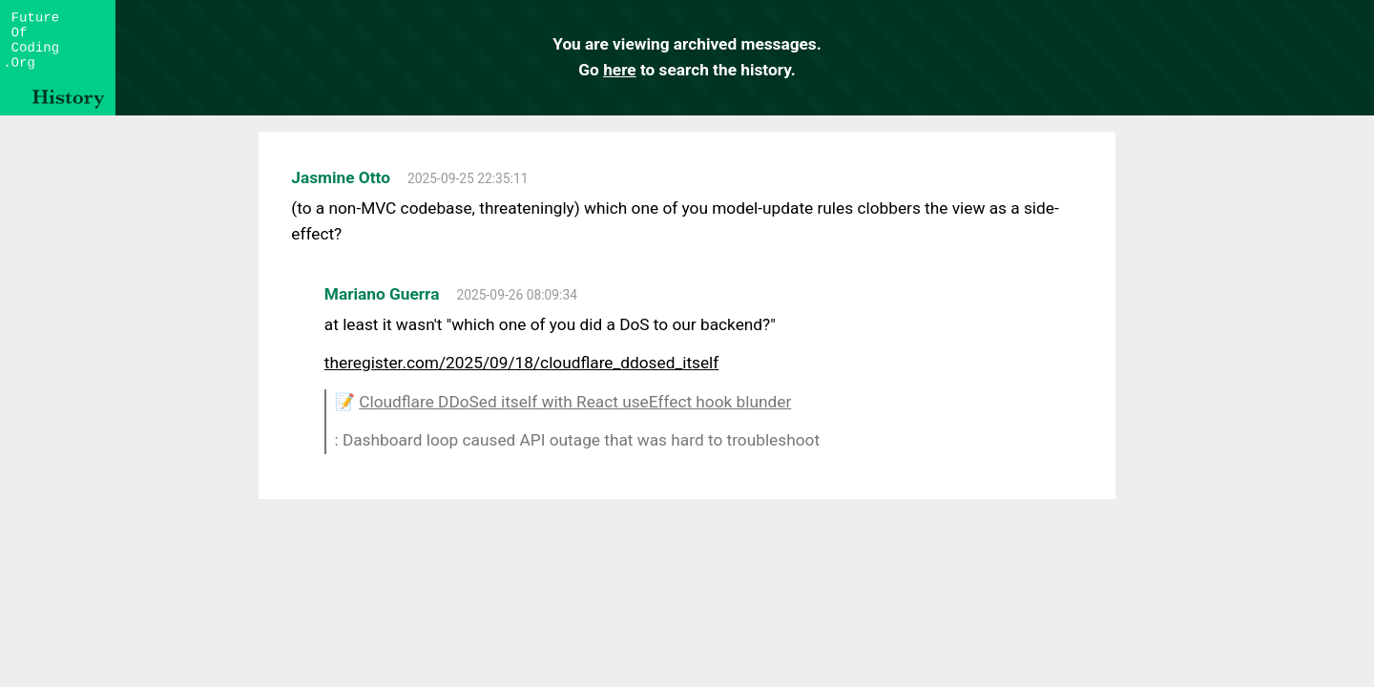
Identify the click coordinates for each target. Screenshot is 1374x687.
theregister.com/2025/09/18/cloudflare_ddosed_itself (521, 362)
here (619, 69)
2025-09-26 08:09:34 (517, 294)
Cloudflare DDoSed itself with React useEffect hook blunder (575, 401)
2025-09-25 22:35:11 (467, 178)
